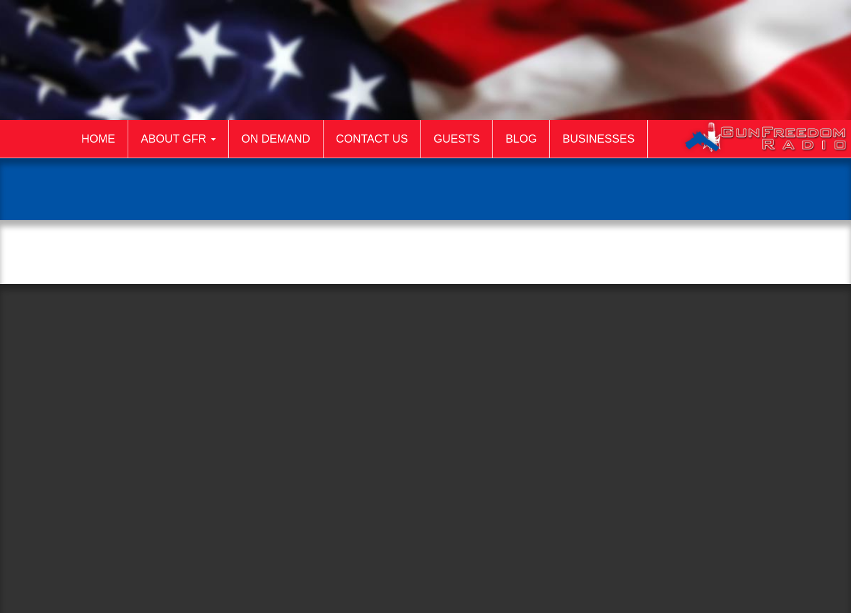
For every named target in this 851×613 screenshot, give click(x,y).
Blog (521, 139)
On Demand (276, 139)
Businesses (598, 139)
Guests (457, 139)
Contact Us (372, 139)
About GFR (178, 139)
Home (98, 139)
